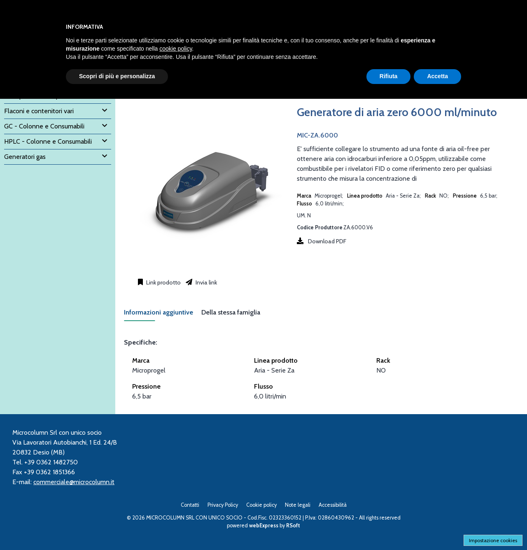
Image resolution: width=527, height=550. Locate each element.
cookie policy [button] (175, 48)
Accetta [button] (437, 76)
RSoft (293, 525)
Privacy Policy (223, 505)
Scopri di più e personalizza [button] (117, 76)
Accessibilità (333, 505)
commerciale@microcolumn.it (73, 482)
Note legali (297, 505)
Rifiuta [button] (389, 76)
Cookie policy (261, 505)
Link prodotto (163, 282)
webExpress (263, 525)
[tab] (162, 314)
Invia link (205, 282)
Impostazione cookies (493, 540)
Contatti (190, 505)
